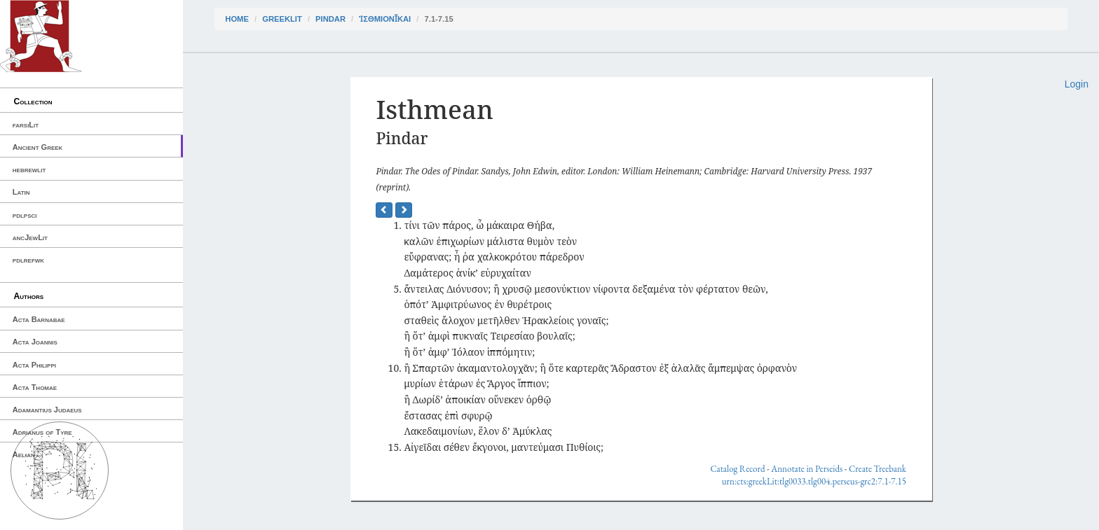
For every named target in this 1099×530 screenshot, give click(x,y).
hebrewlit (29, 169)
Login (1076, 84)
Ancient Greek (38, 147)
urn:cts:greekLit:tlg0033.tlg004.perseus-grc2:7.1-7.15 (814, 481)
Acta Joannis (35, 341)
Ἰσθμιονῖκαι (385, 19)
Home (237, 19)
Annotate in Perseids (806, 469)
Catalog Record (737, 469)
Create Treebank (877, 469)
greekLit (282, 19)
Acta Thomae (35, 387)
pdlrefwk (28, 260)
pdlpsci (25, 215)
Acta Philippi (34, 365)
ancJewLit (30, 237)
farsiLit (26, 124)
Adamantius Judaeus (47, 409)
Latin (21, 192)
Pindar (330, 19)
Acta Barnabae (39, 319)
